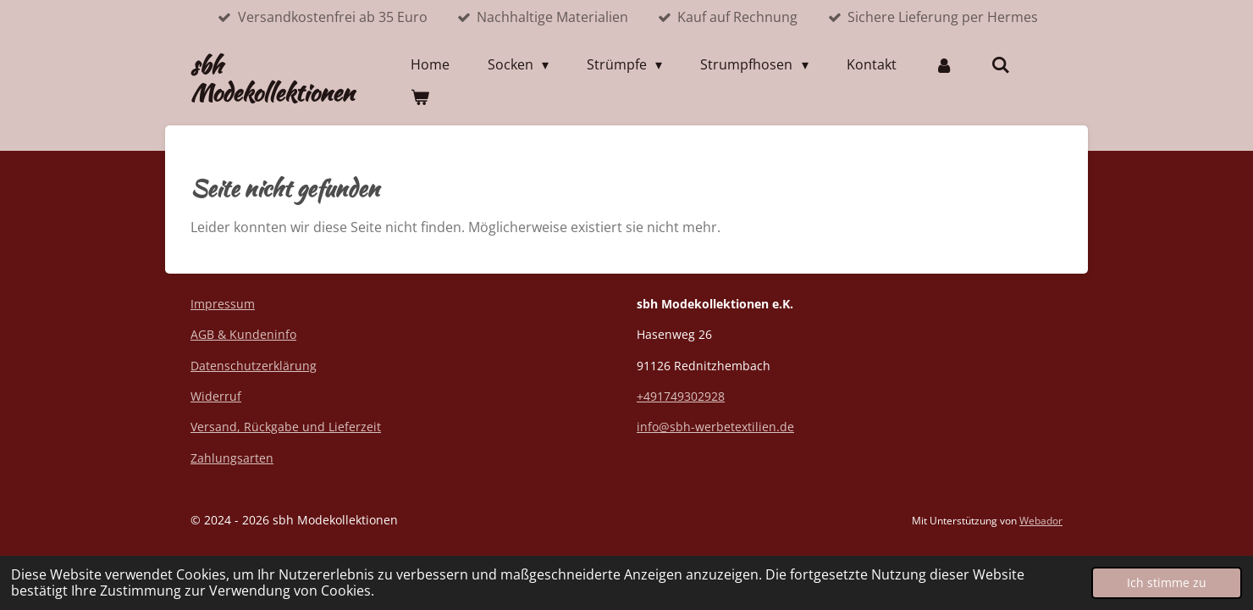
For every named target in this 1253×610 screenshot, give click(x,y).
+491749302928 (681, 396)
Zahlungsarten (231, 458)
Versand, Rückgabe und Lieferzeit (285, 427)
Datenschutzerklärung (253, 366)
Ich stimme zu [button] (1166, 582)
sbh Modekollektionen (272, 78)
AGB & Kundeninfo (243, 334)
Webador (1041, 520)
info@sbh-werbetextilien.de (715, 427)
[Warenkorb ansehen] (420, 96)
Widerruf (215, 396)
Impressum (222, 304)
